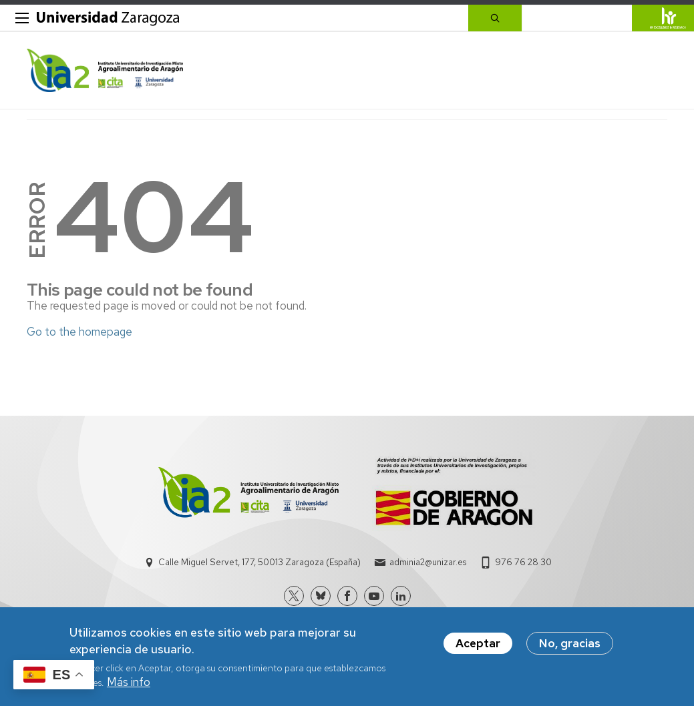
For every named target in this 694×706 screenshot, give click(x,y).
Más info (128, 687)
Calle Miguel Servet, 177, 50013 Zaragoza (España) (259, 562)
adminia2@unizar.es (427, 562)
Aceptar (478, 648)
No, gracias (569, 648)
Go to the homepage (79, 331)
